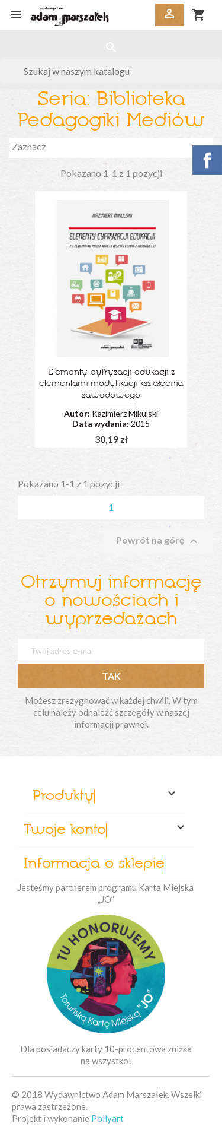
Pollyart (107, 1118)
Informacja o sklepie (94, 864)
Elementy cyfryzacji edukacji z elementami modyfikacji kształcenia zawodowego (111, 384)
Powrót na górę (158, 541)
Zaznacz (111, 148)
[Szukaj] (111, 71)
